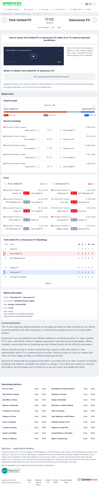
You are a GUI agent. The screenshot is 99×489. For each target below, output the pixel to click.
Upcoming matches (12, 384)
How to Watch (43, 27)
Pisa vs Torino (8, 389)
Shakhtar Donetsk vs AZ (61, 422)
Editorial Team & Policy (38, 482)
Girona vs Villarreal (10, 439)
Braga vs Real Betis (59, 400)
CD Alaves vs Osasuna (11, 411)
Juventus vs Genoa (10, 427)
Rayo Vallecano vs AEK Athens (63, 416)
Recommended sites (66, 481)
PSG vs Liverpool (58, 411)
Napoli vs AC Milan (9, 433)
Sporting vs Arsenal (59, 394)
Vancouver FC (88, 109)
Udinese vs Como (9, 416)
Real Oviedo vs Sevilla (11, 394)
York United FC (11, 109)
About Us (29, 481)
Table (59, 27)
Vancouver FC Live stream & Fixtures (18, 316)
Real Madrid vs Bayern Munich (63, 389)
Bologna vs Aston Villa (60, 427)
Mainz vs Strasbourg (59, 439)
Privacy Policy (56, 481)
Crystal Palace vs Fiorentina (62, 433)
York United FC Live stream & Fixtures (18, 314)
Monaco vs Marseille (10, 405)
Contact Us (48, 481)
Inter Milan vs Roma (10, 400)
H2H (53, 27)
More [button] (49, 283)
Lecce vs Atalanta (9, 422)
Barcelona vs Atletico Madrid (62, 405)
